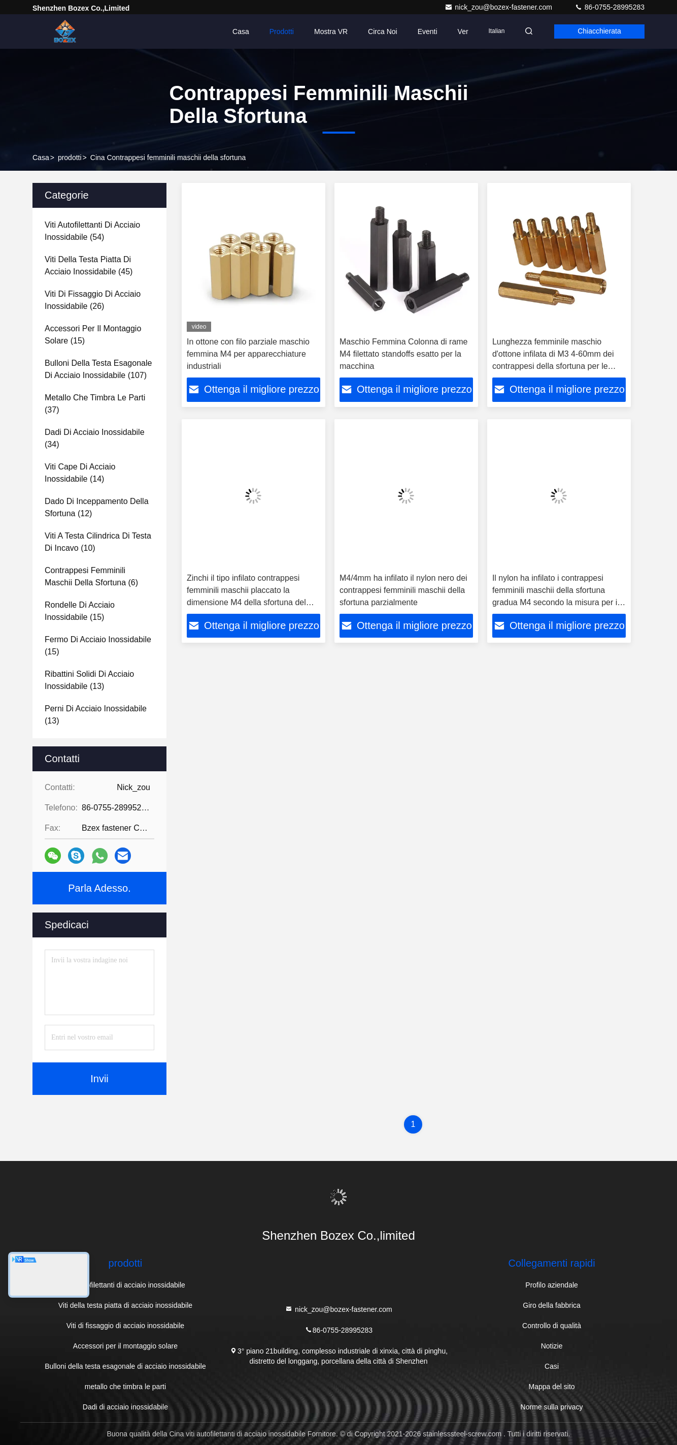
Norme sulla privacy (552, 1407)
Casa (237, 31)
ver (459, 31)
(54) (92, 231)
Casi (552, 1366)
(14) (80, 472)
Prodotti (278, 31)
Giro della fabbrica (552, 1305)
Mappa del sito (552, 1387)
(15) (93, 334)
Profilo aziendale (551, 1285)
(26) (93, 300)
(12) (97, 507)
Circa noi (379, 31)
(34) (95, 438)
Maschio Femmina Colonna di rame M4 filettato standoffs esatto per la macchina (404, 353)
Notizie (552, 1346)
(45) (88, 265)
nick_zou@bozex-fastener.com (499, 7)
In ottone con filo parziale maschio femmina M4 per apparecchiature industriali (248, 353)
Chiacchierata (598, 31)
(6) (91, 576)
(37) (95, 403)
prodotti (70, 157)
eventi (424, 31)
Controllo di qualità (551, 1326)
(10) (98, 541)
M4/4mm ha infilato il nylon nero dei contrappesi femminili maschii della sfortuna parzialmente (403, 590)
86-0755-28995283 (609, 7)
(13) (89, 680)
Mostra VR (328, 31)
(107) (98, 369)
